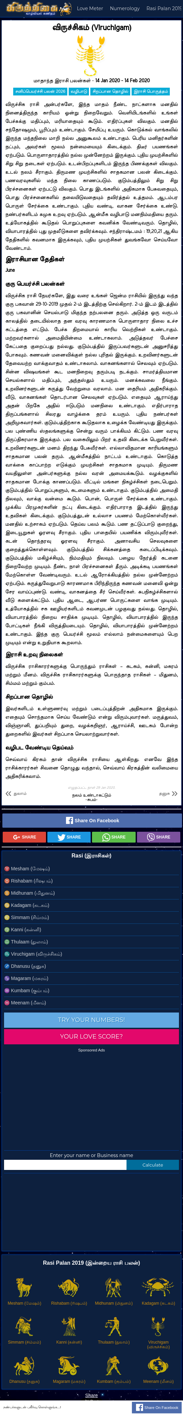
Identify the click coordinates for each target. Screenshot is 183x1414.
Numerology (125, 8)
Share (24, 837)
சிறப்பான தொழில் (110, 91)
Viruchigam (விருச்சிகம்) (33, 954)
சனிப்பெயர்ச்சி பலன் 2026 (40, 91)
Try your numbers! (91, 1020)
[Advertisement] (91, 1099)
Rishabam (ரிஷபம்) (28, 881)
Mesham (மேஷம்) (27, 868)
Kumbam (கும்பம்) (26, 990)
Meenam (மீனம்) (25, 1002)
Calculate (152, 1165)
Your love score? (91, 1036)
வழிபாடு (79, 91)
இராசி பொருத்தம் (151, 91)
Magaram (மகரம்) (26, 978)
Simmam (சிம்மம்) (26, 917)
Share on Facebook (92, 821)
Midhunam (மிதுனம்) (29, 893)
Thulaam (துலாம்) (26, 941)
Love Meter (90, 8)
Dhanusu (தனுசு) (25, 966)
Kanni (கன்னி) (22, 929)
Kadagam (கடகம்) (26, 905)
